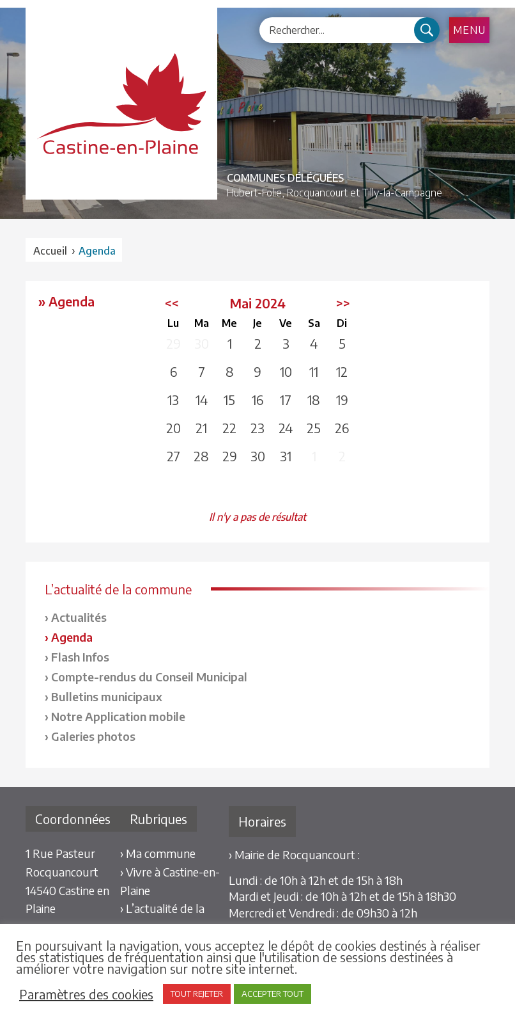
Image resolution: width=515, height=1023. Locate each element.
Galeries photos (93, 736)
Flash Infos (80, 656)
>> (343, 303)
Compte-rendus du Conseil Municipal (149, 676)
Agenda (72, 637)
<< (172, 303)
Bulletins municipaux (106, 696)
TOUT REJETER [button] (197, 993)
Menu (469, 30)
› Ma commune (158, 853)
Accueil (50, 250)
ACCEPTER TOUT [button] (273, 993)
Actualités (79, 617)
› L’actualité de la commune (162, 917)
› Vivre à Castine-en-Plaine (170, 881)
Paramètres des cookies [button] (86, 994)
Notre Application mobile (118, 716)
